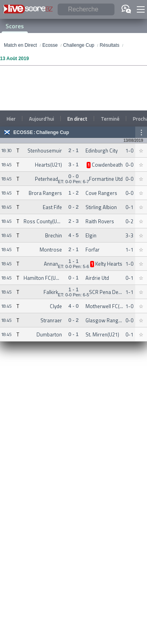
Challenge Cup (52, 132)
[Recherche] (86, 10)
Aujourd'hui (41, 119)
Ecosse (23, 132)
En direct (77, 119)
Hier (11, 119)
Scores (14, 26)
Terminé (110, 119)
